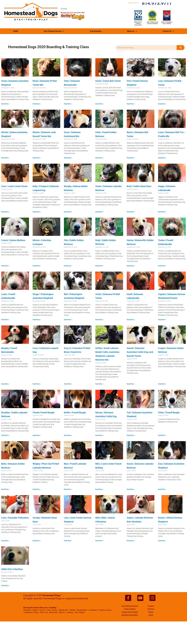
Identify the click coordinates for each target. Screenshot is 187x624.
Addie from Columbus (12, 569)
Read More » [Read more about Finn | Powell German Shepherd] (131, 104)
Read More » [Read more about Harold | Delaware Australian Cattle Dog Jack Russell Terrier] (131, 384)
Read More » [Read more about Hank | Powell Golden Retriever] (99, 158)
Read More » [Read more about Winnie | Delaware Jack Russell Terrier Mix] (37, 158)
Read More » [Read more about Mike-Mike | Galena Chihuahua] (99, 541)
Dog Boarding (95, 31)
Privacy (151, 613)
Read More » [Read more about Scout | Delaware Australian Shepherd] (5, 104)
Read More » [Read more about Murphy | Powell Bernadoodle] (5, 384)
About (150, 616)
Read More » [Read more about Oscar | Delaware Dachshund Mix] (68, 158)
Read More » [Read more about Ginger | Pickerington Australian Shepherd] (37, 320)
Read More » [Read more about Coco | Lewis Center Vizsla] (5, 212)
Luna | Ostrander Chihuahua (15, 517)
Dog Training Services (54, 31)
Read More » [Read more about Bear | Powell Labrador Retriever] (68, 489)
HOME (15, 31)
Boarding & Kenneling (130, 616)
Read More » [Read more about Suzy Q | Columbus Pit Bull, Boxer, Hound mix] (68, 384)
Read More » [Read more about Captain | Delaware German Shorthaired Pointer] (162, 320)
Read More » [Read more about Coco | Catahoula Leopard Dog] (37, 384)
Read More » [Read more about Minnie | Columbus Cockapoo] (37, 266)
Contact (151, 607)
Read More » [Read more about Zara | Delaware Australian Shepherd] (162, 489)
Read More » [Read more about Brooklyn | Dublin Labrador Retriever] (5, 435)
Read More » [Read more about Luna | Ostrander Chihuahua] (5, 541)
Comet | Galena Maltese (13, 240)
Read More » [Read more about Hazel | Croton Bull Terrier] (99, 104)
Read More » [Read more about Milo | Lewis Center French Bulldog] (99, 489)
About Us (132, 31)
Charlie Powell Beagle (43, 412)
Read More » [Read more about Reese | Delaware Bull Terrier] (131, 158)
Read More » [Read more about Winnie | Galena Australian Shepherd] (5, 158)
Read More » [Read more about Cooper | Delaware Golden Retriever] (162, 384)
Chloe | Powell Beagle (169, 412)
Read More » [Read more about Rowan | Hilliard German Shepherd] (162, 541)
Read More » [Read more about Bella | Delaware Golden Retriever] (5, 489)
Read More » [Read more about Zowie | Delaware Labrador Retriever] (99, 212)
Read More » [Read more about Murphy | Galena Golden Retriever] (68, 212)
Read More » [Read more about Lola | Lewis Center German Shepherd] (68, 541)
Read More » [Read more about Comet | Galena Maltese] (5, 266)
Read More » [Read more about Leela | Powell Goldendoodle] (5, 320)
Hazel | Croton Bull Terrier (108, 81)
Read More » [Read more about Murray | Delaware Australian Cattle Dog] (99, 435)
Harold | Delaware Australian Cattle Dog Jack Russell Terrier (140, 352)
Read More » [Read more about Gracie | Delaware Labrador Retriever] (131, 489)
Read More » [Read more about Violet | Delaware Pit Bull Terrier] (99, 320)
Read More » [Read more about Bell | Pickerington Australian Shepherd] (68, 320)
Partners (150, 610)
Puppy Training (130, 610)
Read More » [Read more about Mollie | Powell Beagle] (68, 435)
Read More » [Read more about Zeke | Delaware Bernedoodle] (68, 104)
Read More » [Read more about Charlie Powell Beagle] (37, 435)
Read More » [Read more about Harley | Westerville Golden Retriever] (131, 266)
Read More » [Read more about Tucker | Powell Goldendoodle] (162, 266)
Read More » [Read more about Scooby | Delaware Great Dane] (37, 541)
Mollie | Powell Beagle (75, 412)
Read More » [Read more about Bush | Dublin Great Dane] (131, 212)
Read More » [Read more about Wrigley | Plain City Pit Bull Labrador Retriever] (37, 489)
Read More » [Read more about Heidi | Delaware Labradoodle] (131, 320)
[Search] (181, 47)
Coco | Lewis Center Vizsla (14, 186)
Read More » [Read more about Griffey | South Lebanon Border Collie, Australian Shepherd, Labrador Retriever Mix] (99, 384)
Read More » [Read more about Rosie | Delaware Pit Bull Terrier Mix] (37, 104)
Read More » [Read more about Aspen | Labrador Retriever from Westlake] (131, 541)
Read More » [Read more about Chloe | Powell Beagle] (162, 435)
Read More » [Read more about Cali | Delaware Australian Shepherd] (131, 435)
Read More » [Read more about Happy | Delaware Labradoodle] (162, 212)
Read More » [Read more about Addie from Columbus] (5, 585)
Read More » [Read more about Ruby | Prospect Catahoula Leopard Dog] (37, 212)
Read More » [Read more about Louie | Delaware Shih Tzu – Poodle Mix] (162, 158)
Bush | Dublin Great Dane (139, 186)
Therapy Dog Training (130, 613)
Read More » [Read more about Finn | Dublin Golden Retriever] (68, 266)
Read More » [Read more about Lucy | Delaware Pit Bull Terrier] (162, 104)
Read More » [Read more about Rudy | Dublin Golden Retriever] (99, 266)
